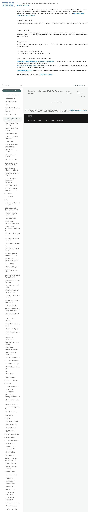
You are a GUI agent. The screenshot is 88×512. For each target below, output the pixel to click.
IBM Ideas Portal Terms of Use (78, 110)
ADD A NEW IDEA (11, 90)
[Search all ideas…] (12, 85)
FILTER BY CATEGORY (10, 95)
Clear (18, 95)
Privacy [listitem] (40, 120)
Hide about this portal (23, 5)
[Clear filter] (21, 85)
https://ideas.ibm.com (28, 15)
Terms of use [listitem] (49, 120)
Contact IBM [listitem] (31, 120)
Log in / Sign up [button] (79, 85)
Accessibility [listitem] (61, 120)
